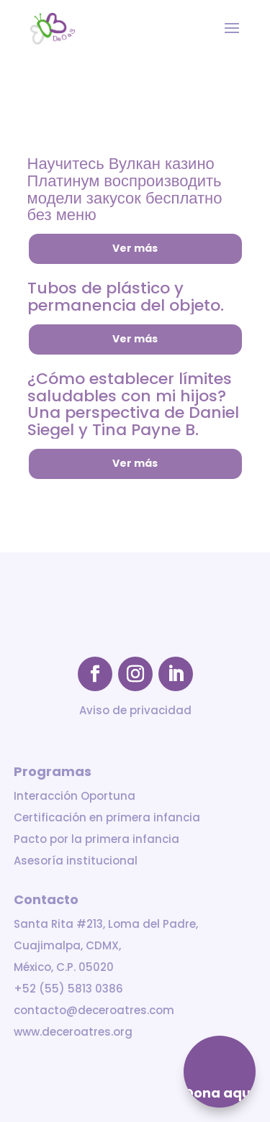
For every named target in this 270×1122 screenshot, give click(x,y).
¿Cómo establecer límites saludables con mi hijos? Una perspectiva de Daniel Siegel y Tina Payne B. (133, 404)
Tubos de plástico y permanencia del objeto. (125, 296)
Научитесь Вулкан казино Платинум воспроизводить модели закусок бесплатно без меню (124, 189)
